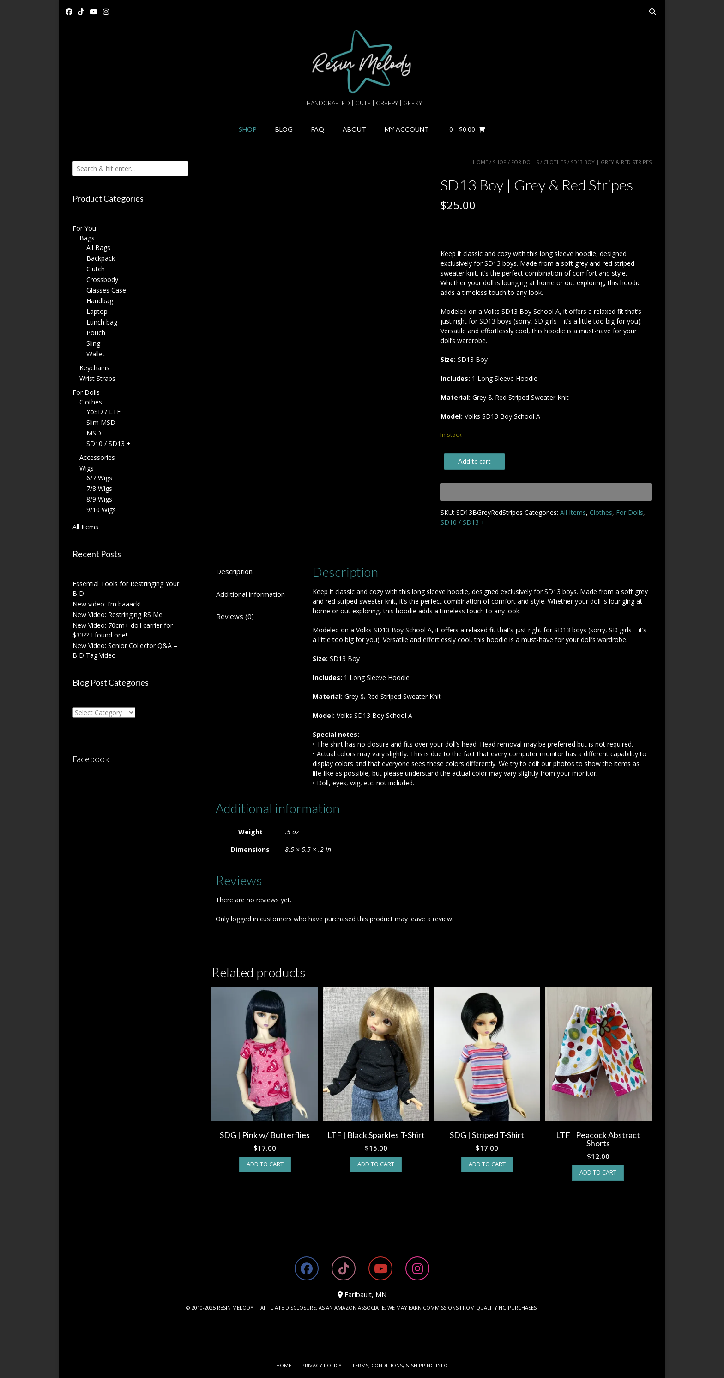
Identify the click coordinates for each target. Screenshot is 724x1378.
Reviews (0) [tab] (235, 616)
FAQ (317, 129)
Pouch (95, 332)
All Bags (98, 247)
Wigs (86, 468)
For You (84, 228)
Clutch (95, 268)
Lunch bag (101, 322)
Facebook (90, 759)
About (354, 129)
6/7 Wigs (99, 477)
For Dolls (525, 162)
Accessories (97, 457)
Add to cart (474, 461)
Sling (93, 343)
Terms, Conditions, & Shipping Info (400, 1365)
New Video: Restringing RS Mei (118, 614)
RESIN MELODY (235, 1307)
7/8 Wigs (99, 488)
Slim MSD (100, 422)
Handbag (99, 300)
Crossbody (102, 279)
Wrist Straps (97, 378)
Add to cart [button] (265, 1164)
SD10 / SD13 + (462, 522)
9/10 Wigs (101, 509)
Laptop (97, 311)
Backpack (100, 258)
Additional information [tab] (250, 594)
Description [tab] (234, 571)
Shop (248, 129)
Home (480, 162)
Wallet (95, 353)
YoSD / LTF (103, 411)
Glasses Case (106, 290)
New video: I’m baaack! (106, 604)
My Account (407, 129)
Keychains (94, 367)
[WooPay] (546, 492)
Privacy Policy (322, 1365)
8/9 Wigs (99, 499)
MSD (93, 433)
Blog (284, 129)
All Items (573, 512)
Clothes (554, 162)
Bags (87, 237)
